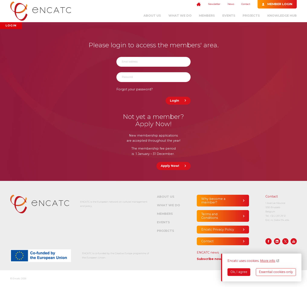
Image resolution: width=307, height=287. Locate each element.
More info (267, 261)
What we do (180, 15)
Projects (251, 15)
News (231, 4)
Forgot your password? (134, 89)
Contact (245, 4)
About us (152, 15)
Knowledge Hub (282, 15)
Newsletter (214, 4)
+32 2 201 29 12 (278, 215)
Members (207, 15)
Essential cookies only (276, 272)
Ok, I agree (238, 272)
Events (228, 15)
